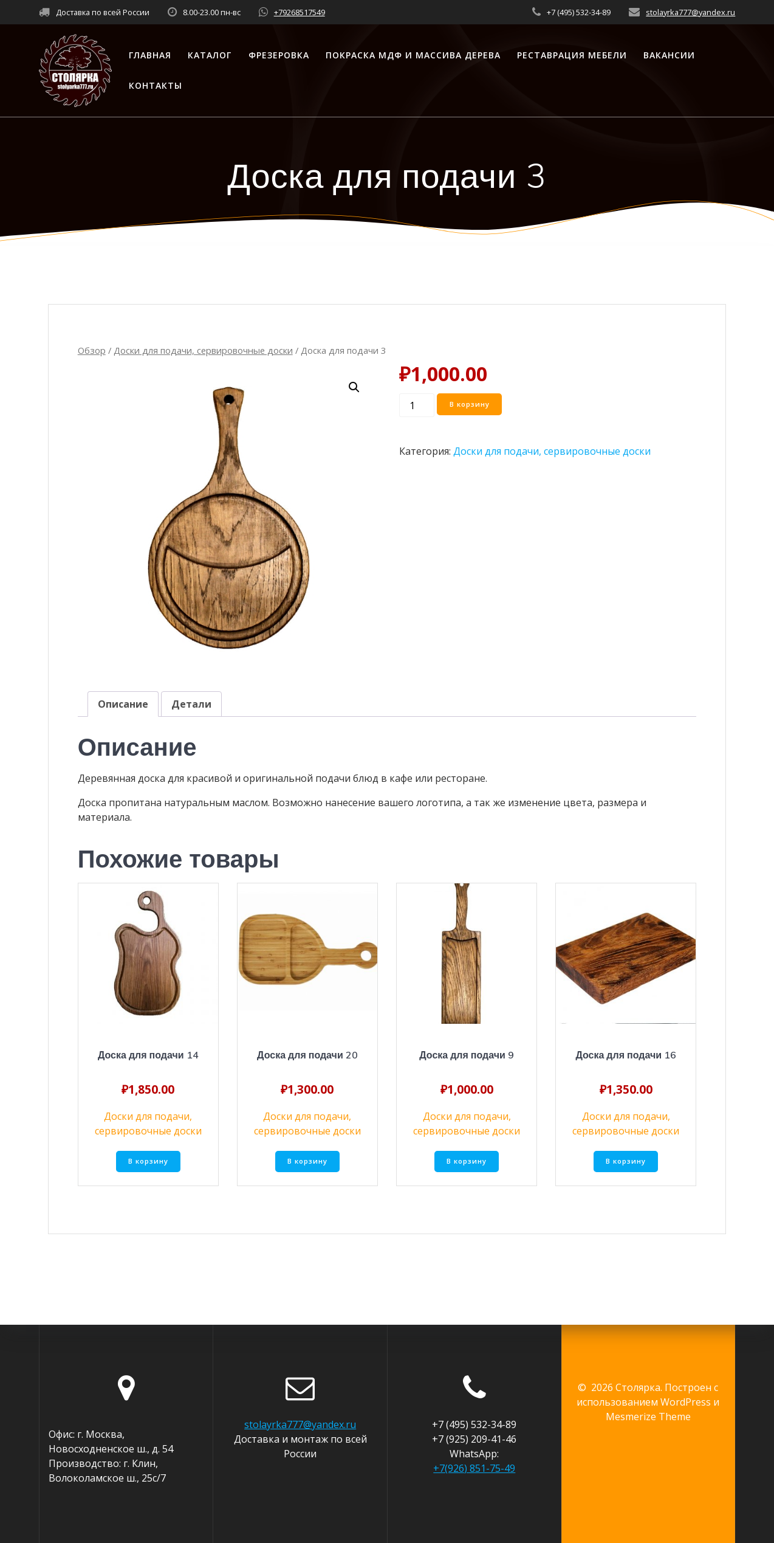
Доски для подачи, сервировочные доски (203, 350)
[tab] (123, 704)
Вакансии (669, 55)
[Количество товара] (416, 405)
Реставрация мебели (572, 55)
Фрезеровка (278, 55)
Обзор (92, 350)
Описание (123, 704)
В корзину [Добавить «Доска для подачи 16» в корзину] (626, 1162)
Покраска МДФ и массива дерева (413, 55)
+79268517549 (299, 12)
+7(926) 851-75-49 (474, 1468)
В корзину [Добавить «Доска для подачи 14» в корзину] (148, 1162)
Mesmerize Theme (648, 1416)
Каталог (209, 55)
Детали (191, 704)
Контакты (155, 85)
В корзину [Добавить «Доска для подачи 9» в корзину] (467, 1162)
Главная (150, 55)
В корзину (471, 404)
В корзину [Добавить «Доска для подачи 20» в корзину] (307, 1162)
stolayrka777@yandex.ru (690, 12)
